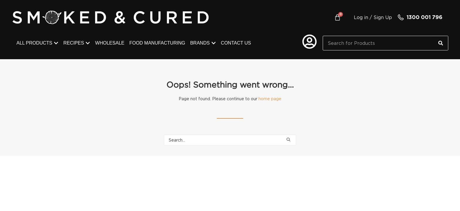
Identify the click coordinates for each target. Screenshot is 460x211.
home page (269, 98)
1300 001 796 (424, 17)
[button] (288, 139)
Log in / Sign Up (373, 17)
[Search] (440, 43)
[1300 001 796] (401, 17)
